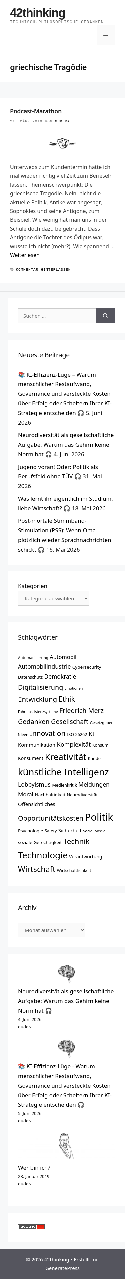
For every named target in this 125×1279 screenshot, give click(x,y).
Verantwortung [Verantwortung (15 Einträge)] (85, 856)
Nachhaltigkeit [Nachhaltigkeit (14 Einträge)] (50, 795)
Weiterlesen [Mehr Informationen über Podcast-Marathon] (25, 255)
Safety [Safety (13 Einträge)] (51, 831)
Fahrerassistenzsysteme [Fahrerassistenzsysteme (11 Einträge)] (38, 711)
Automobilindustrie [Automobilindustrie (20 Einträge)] (44, 666)
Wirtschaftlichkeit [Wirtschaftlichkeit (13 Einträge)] (74, 870)
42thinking (37, 13)
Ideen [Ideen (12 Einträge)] (23, 734)
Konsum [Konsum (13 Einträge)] (100, 745)
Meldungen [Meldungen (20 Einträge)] (94, 784)
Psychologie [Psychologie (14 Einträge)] (30, 831)
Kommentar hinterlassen (43, 269)
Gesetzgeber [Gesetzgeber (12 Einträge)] (101, 722)
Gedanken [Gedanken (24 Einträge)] (34, 721)
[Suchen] (105, 315)
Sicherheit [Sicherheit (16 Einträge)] (70, 830)
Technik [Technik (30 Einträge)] (76, 841)
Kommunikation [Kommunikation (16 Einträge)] (36, 744)
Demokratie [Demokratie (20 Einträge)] (60, 676)
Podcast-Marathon (36, 111)
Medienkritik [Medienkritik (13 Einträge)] (64, 785)
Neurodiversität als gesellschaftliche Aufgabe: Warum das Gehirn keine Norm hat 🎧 (66, 444)
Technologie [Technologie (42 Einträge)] (43, 855)
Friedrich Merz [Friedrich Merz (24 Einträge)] (81, 710)
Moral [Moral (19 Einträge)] (25, 794)
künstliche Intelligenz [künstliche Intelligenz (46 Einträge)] (63, 772)
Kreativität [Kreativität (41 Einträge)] (66, 757)
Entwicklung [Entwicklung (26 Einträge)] (37, 699)
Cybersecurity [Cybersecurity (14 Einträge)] (86, 667)
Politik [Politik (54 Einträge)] (99, 817)
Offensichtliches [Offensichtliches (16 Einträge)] (36, 804)
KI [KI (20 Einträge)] (91, 734)
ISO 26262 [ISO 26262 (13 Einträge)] (77, 734)
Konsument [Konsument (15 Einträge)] (30, 758)
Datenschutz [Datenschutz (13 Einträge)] (30, 677)
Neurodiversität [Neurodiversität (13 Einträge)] (82, 795)
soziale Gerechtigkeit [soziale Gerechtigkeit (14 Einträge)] (40, 842)
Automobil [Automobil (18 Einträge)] (63, 657)
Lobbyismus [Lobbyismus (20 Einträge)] (34, 784)
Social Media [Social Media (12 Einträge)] (94, 830)
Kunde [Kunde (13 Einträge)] (94, 758)
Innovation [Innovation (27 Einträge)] (47, 733)
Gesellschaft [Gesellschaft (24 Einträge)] (69, 721)
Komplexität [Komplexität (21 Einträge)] (74, 744)
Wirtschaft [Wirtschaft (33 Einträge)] (36, 869)
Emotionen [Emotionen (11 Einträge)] (74, 688)
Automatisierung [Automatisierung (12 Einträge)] (33, 657)
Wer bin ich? (34, 1167)
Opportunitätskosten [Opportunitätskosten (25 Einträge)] (50, 818)
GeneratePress (62, 1268)
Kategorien (32, 586)
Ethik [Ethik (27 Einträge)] (67, 699)
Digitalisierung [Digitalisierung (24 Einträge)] (40, 687)
